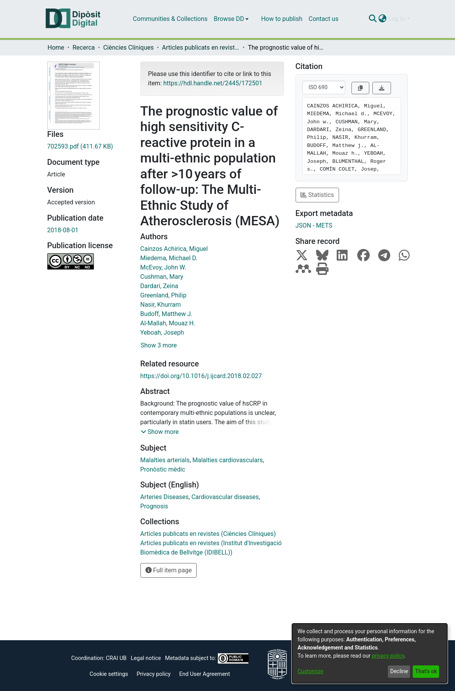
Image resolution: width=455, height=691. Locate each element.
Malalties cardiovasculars (227, 460)
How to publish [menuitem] (281, 18)
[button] (159, 432)
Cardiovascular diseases (224, 497)
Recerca (84, 47)
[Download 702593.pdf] (88, 146)
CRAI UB (116, 658)
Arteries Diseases (164, 497)
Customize (310, 671)
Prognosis (154, 506)
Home (56, 47)
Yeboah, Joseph (162, 332)
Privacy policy (154, 674)
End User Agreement (204, 674)
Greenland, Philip (163, 295)
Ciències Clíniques (128, 47)
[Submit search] (373, 19)
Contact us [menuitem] (323, 18)
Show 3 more (159, 345)
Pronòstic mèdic (162, 469)
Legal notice (146, 658)
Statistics (317, 195)
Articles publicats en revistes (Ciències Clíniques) (201, 47)
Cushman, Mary (161, 276)
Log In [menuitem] (396, 18)
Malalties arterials (165, 460)
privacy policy (388, 656)
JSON (303, 225)
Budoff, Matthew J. (166, 314)
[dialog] (369, 653)
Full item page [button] (168, 570)
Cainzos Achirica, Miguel (174, 248)
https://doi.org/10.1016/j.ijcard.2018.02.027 (201, 376)
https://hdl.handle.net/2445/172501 (212, 83)
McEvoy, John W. (163, 267)
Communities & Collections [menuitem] (170, 18)
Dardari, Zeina (159, 286)
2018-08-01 (63, 230)
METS (324, 225)
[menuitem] (231, 19)
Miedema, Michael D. (169, 258)
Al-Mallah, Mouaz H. (167, 323)
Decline (399, 671)
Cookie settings (109, 674)
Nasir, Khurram (160, 304)
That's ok (426, 671)
